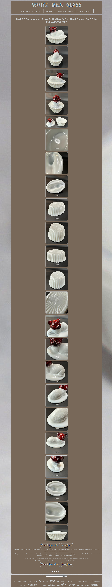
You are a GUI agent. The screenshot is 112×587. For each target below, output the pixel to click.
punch (15, 581)
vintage (32, 584)
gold (58, 581)
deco (35, 581)
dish (24, 581)
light (90, 581)
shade (85, 581)
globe (58, 585)
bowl (52, 580)
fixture (25, 585)
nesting (17, 585)
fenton (94, 584)
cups (67, 581)
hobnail (78, 581)
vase (72, 581)
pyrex (72, 584)
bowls (29, 581)
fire (47, 581)
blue (21, 585)
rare (87, 585)
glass (64, 584)
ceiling (40, 585)
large (19, 581)
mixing (80, 585)
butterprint (96, 581)
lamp (41, 581)
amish (62, 581)
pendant (44, 585)
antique (51, 585)
